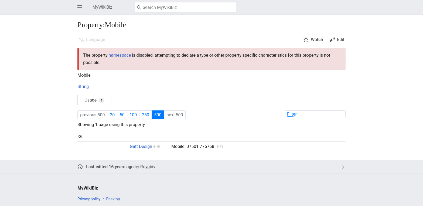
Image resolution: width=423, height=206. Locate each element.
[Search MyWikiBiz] (185, 7)
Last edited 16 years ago (110, 166)
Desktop (113, 199)
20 (112, 114)
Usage (94, 100)
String (83, 86)
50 (122, 114)
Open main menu (81, 9)
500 (157, 114)
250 (145, 114)
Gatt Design (141, 146)
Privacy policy (88, 199)
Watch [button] (317, 39)
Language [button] (95, 39)
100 (133, 114)
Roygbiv (147, 166)
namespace (120, 55)
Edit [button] (340, 39)
